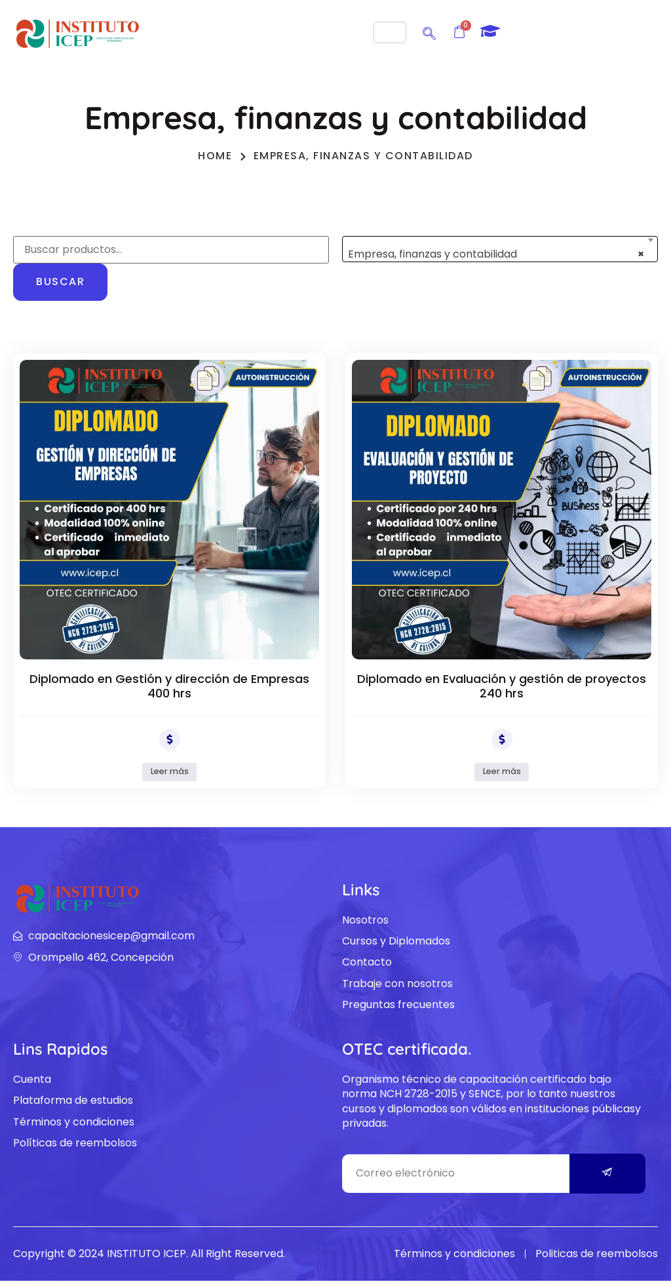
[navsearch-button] (429, 31)
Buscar (60, 281)
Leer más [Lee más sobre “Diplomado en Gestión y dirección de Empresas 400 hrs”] (169, 773)
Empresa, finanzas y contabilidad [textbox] (496, 254)
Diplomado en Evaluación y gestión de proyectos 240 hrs (501, 686)
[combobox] (500, 249)
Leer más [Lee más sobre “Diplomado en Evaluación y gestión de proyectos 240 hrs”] (502, 773)
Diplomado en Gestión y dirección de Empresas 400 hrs (169, 686)
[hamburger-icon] (390, 32)
